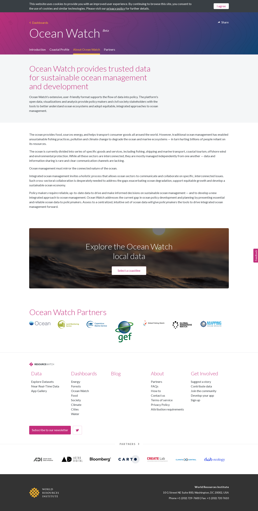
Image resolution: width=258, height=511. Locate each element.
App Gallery (39, 391)
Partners (156, 381)
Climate (76, 404)
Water (75, 414)
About (157, 373)
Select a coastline (129, 270)
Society (76, 400)
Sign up (195, 400)
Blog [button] (116, 373)
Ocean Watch (80, 391)
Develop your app (202, 395)
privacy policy (116, 8)
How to (156, 391)
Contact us (158, 395)
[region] (129, 331)
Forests (76, 386)
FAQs (154, 386)
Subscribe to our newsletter (50, 430)
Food (74, 395)
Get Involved (204, 373)
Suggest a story (201, 381)
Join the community (203, 391)
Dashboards (84, 373)
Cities (75, 409)
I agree (221, 6)
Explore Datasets (42, 381)
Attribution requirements (167, 409)
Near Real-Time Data (45, 386)
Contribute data (201, 386)
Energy (75, 381)
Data (36, 373)
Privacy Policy (160, 404)
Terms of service (162, 400)
